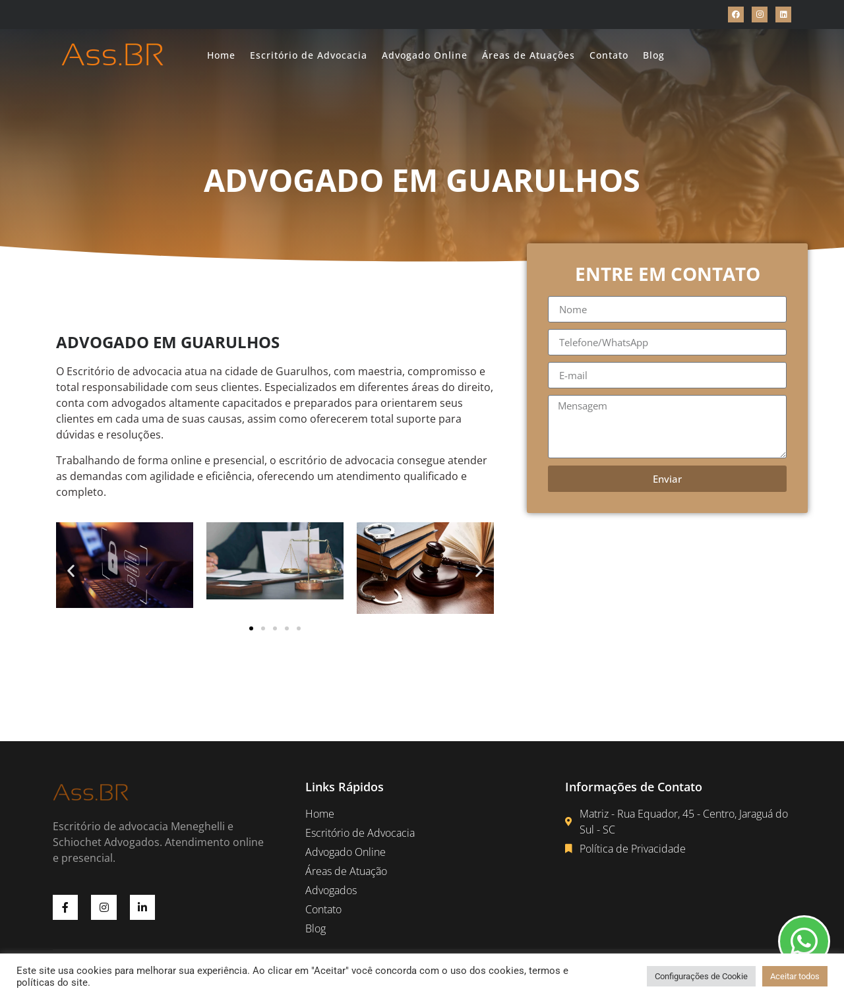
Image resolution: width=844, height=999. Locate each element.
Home (221, 55)
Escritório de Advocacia (308, 55)
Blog (654, 55)
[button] (71, 570)
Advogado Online (424, 55)
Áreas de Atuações (528, 55)
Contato (608, 55)
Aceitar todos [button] (795, 976)
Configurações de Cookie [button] (701, 976)
